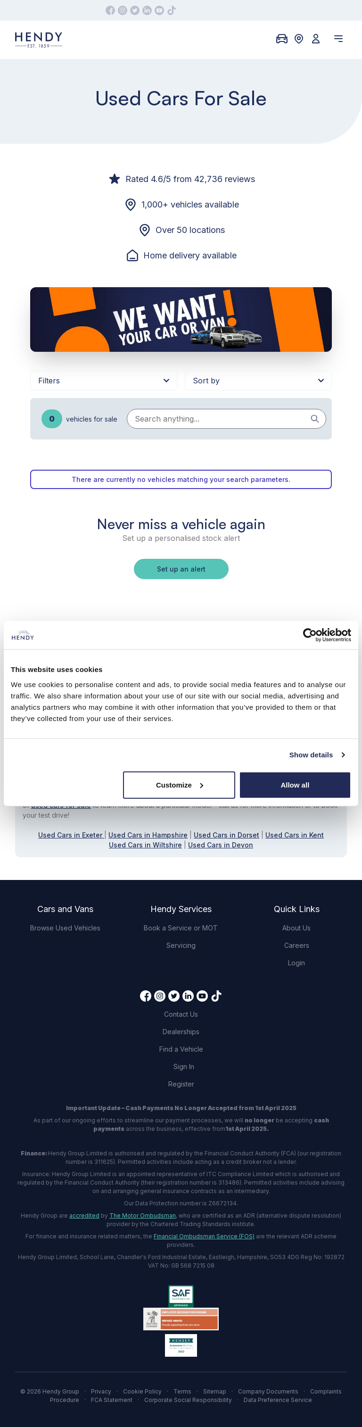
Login (296, 963)
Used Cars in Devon (220, 845)
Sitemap (214, 1391)
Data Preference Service (278, 1399)
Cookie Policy (142, 1391)
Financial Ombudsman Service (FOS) (204, 1236)
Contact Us (181, 1014)
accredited (84, 1215)
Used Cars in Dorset (226, 835)
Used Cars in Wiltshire (145, 845)
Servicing (181, 945)
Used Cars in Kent (294, 835)
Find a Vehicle (181, 1049)
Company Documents (268, 1391)
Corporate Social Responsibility (188, 1399)
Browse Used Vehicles (65, 928)
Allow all (294, 784)
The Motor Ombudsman (142, 1215)
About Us (296, 928)
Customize (179, 784)
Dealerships (181, 1032)
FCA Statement (111, 1399)
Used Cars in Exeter (71, 835)
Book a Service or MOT (181, 928)
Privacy (101, 1391)
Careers (296, 945)
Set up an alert (181, 569)
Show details (311, 755)
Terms (182, 1391)
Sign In (183, 1066)
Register (181, 1084)
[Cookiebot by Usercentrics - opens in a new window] (310, 635)
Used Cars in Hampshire (148, 835)
